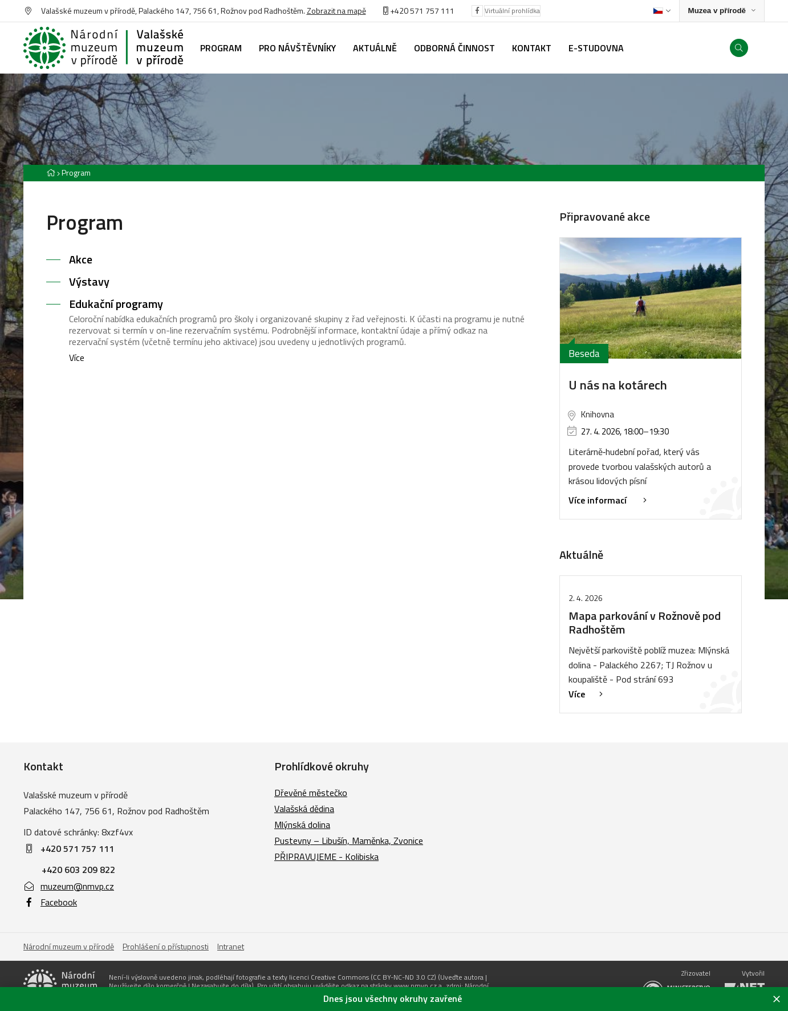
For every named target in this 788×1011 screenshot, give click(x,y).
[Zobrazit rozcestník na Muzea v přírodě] (722, 11)
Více (76, 357)
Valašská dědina (304, 808)
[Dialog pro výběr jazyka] (661, 11)
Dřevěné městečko (310, 792)
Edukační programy (116, 303)
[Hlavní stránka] (50, 172)
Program (76, 172)
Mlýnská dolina (302, 824)
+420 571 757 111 (422, 11)
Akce (80, 259)
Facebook (50, 902)
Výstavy (89, 281)
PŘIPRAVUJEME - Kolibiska (326, 856)
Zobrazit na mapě (336, 11)
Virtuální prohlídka (512, 10)
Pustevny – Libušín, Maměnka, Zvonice (348, 840)
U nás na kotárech (617, 384)
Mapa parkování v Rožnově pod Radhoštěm (644, 622)
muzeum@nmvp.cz (68, 886)
